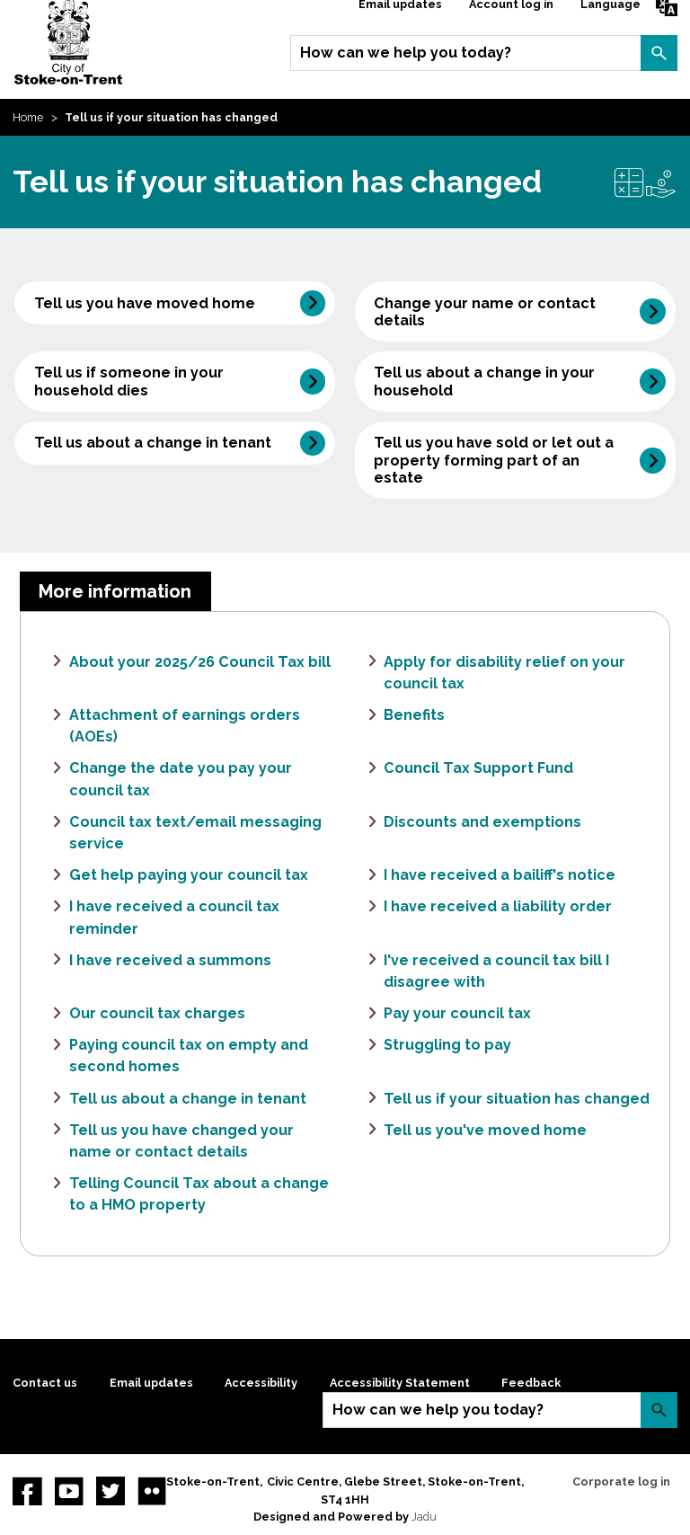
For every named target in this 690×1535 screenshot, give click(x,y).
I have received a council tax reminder (174, 917)
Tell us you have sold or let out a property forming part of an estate (494, 459)
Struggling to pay (447, 1044)
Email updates (151, 1382)
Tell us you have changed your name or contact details (181, 1141)
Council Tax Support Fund (478, 767)
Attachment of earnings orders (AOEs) (184, 725)
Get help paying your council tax (188, 874)
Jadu (424, 1516)
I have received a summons (170, 960)
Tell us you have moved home (144, 303)
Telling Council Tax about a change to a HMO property (199, 1194)
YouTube (69, 1491)
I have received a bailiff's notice (499, 874)
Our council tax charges (157, 1013)
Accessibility (261, 1382)
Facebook (27, 1491)
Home (28, 117)
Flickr (151, 1491)
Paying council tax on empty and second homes (188, 1055)
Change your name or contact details (485, 312)
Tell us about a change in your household (484, 381)
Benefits (414, 714)
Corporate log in (621, 1481)
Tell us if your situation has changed (517, 1098)
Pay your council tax (457, 1013)
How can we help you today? (405, 52)
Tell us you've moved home (485, 1130)
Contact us (45, 1382)
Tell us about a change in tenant (152, 442)
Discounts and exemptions (482, 821)
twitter (110, 1491)
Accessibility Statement (400, 1382)
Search (659, 53)
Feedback (531, 1382)
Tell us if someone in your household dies (129, 381)
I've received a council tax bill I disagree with (496, 971)
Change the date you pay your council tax (180, 778)
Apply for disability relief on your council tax (504, 672)
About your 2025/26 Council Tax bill (200, 661)
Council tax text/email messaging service (195, 832)
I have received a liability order (498, 906)
